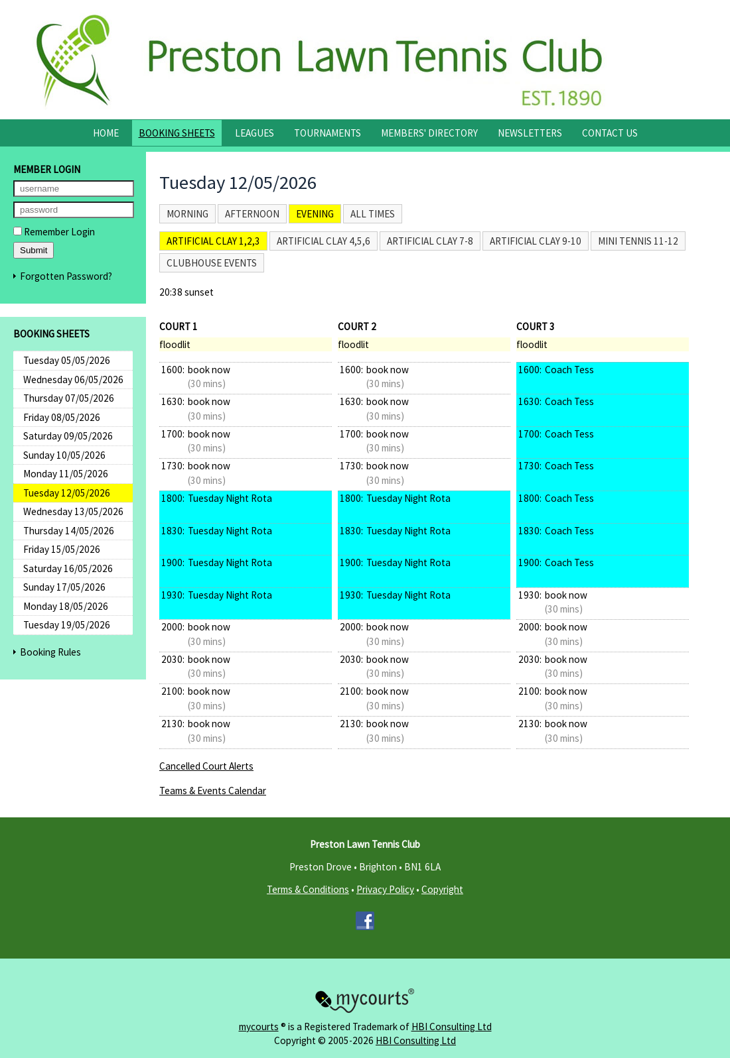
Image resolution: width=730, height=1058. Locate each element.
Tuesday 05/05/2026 (66, 360)
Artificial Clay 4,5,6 (323, 241)
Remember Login (54, 231)
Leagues (254, 133)
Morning (187, 213)
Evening (315, 213)
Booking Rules (50, 652)
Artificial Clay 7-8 (430, 241)
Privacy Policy (385, 889)
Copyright (442, 889)
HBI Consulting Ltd (451, 1026)
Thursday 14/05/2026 (68, 530)
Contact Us (610, 133)
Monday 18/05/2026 (65, 606)
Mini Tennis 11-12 (638, 241)
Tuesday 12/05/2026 (66, 493)
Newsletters (530, 133)
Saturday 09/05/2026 (68, 436)
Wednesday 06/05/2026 (73, 379)
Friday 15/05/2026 (61, 549)
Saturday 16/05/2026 (68, 568)
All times (372, 213)
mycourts (259, 1026)
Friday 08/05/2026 (61, 417)
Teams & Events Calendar (212, 790)
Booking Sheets (177, 133)
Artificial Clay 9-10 (535, 241)
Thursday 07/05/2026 (68, 398)
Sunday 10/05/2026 (64, 455)
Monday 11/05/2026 (65, 473)
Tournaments (327, 133)
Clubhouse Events (212, 263)
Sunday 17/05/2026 (64, 587)
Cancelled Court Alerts (206, 766)
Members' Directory (429, 133)
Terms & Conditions (308, 889)
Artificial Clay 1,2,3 (213, 241)
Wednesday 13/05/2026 (73, 511)
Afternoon (252, 213)
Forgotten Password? (66, 276)
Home (106, 133)
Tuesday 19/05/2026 (66, 624)
